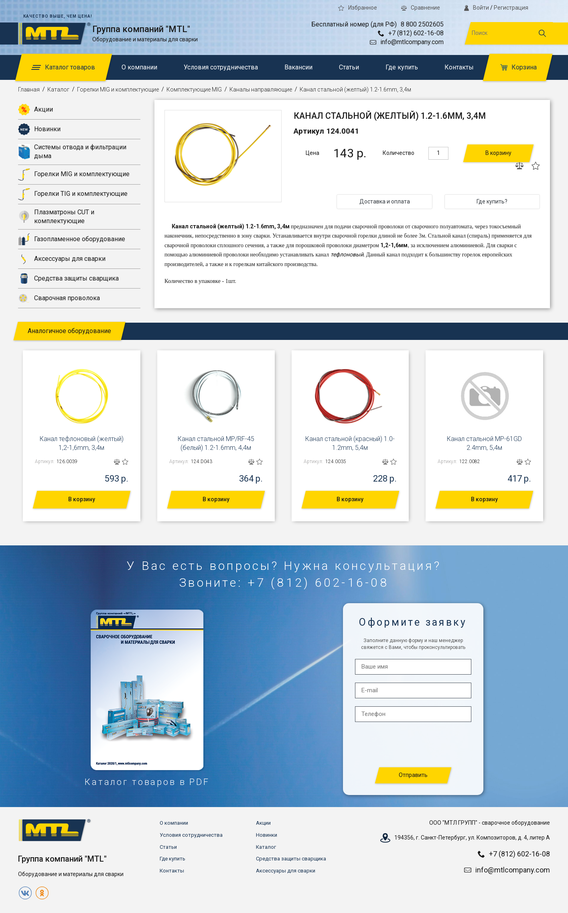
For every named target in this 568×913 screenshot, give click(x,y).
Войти (476, 7)
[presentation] (413, 745)
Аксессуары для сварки (61, 259)
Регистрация (511, 7)
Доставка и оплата (384, 201)
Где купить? (492, 201)
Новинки (39, 129)
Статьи (349, 67)
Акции (35, 110)
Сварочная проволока (59, 298)
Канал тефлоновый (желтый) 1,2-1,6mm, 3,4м (82, 443)
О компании (139, 67)
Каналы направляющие (260, 89)
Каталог (58, 89)
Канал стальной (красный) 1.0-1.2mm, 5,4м (350, 443)
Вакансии (298, 67)
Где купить (401, 67)
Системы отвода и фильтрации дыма (72, 151)
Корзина (518, 67)
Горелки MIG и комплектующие (118, 89)
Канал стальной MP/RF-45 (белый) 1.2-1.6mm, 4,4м (216, 443)
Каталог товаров (63, 67)
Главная (29, 89)
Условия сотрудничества (221, 67)
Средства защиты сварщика (68, 278)
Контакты (459, 67)
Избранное (357, 7)
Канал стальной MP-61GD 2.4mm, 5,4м (484, 443)
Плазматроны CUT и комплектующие (56, 216)
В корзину (498, 153)
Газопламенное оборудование (71, 239)
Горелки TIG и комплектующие (73, 194)
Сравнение (420, 7)
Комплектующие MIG (194, 89)
